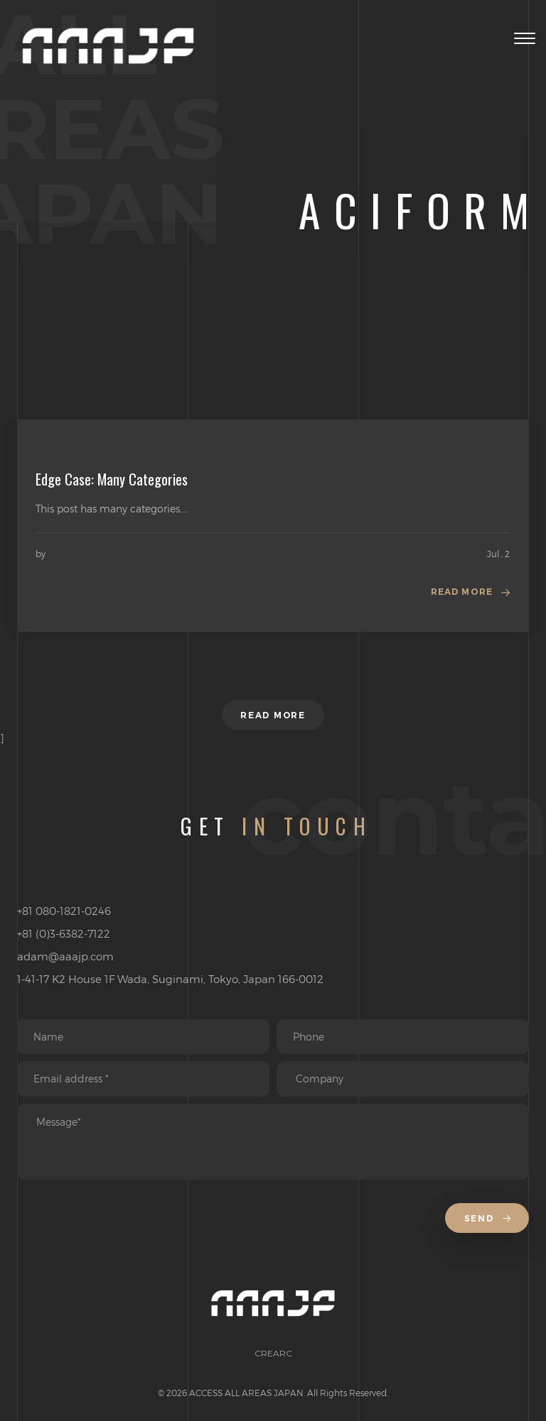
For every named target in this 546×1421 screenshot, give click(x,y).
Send (487, 1218)
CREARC (273, 1353)
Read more (462, 591)
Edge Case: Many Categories (112, 479)
